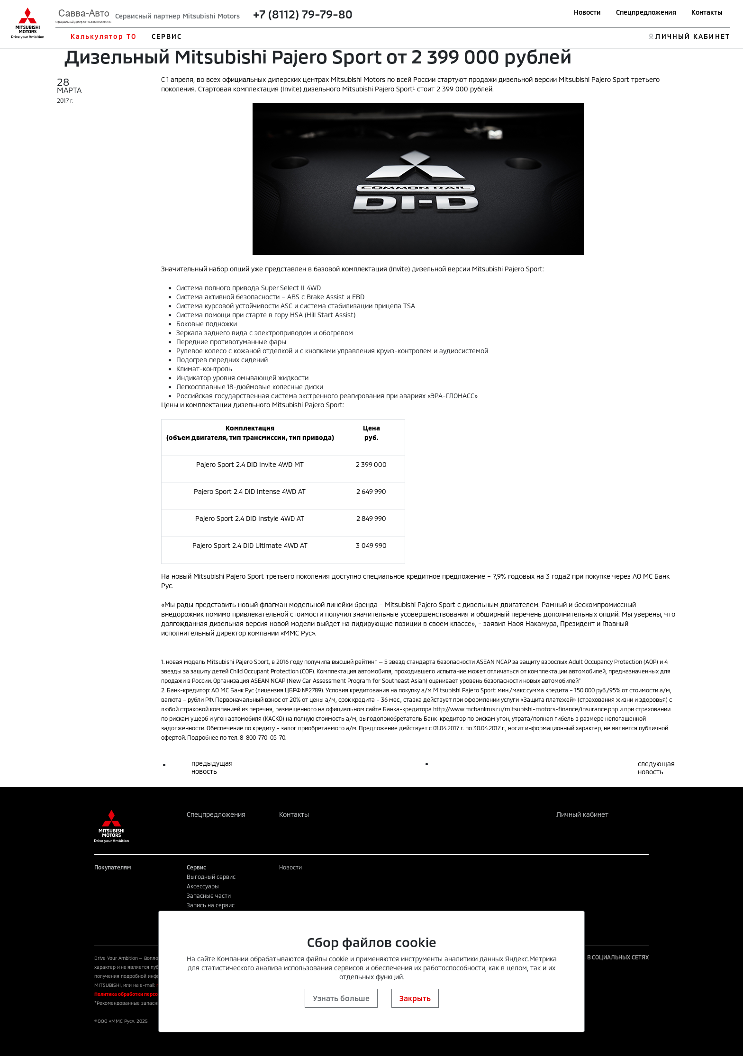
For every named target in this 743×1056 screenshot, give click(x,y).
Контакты (707, 12)
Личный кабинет (582, 814)
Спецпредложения (646, 12)
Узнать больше (341, 997)
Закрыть (415, 997)
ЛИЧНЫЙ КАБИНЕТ (692, 36)
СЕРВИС (167, 36)
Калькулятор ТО (103, 36)
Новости (587, 12)
